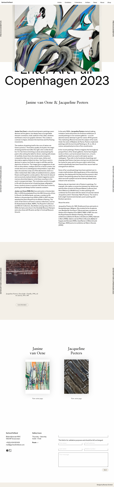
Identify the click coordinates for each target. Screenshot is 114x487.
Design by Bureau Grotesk (105, 484)
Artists (59, 2)
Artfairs (87, 2)
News (95, 2)
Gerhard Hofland (6, 2)
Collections (78, 2)
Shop (109, 2)
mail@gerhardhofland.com (15, 445)
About (102, 2)
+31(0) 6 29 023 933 (13, 442)
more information (22, 304)
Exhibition (68, 2)
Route (34, 442)
